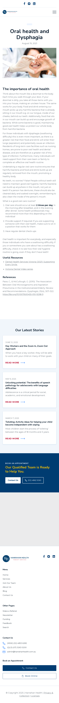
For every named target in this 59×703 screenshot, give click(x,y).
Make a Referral (10, 611)
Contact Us (13, 480)
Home (5, 575)
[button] (54, 12)
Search (6, 627)
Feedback (7, 623)
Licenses (35, 696)
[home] (10, 12)
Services (6, 579)
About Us (7, 587)
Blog (5, 591)
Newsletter (8, 615)
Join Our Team (9, 583)
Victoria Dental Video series (19, 269)
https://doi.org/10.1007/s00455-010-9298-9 (23, 294)
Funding (6, 619)
